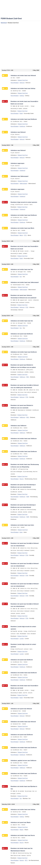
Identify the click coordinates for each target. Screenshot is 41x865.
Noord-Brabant (15, 82)
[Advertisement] (20, 46)
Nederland (4, 22)
